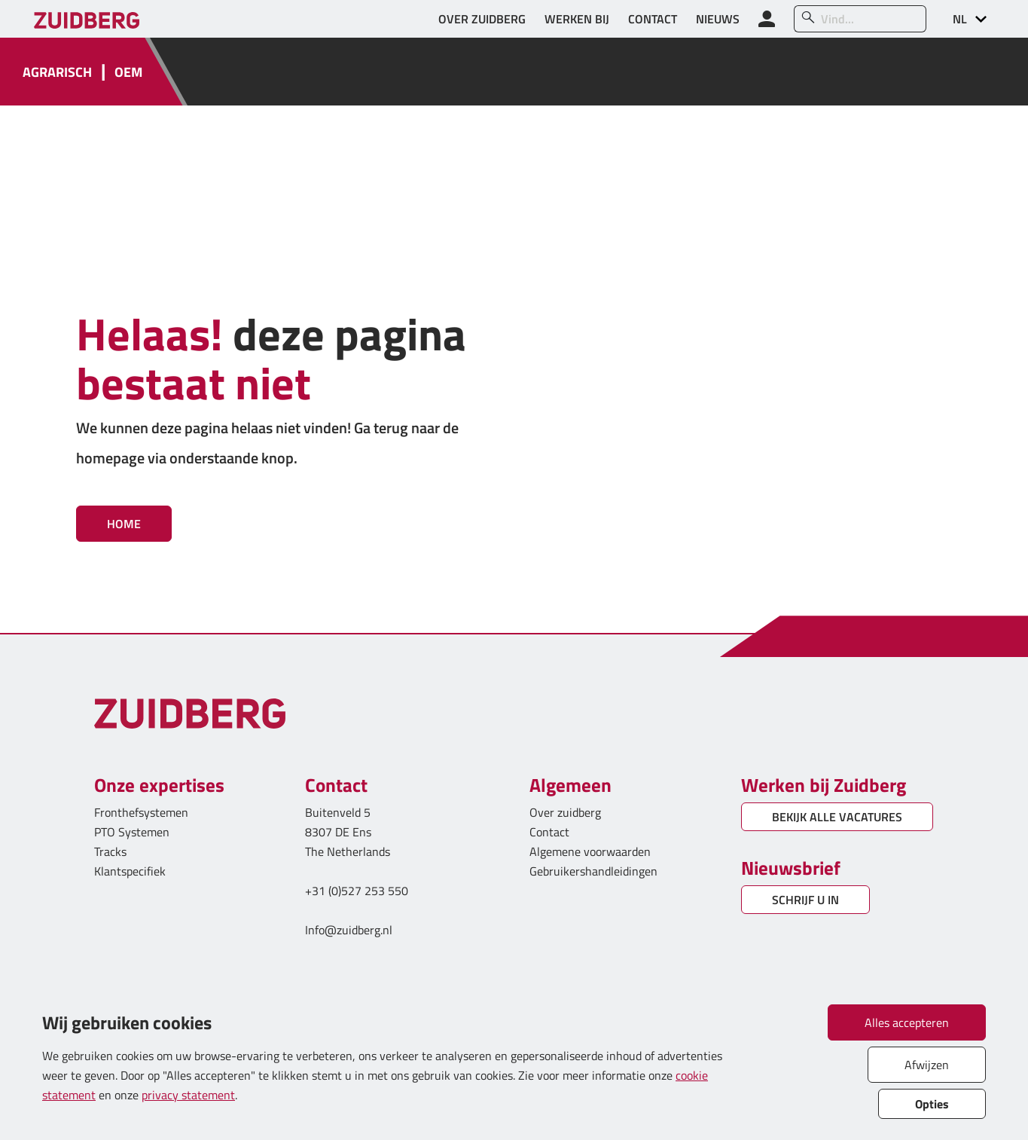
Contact (549, 832)
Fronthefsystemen (141, 812)
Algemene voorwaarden (590, 851)
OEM (128, 72)
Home (124, 524)
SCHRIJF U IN (805, 900)
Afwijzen (926, 1065)
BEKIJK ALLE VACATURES (837, 817)
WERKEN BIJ (577, 19)
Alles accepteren (907, 1022)
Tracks (110, 851)
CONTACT (652, 19)
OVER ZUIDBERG (482, 19)
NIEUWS (718, 19)
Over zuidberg (565, 812)
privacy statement (188, 1095)
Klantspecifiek (130, 871)
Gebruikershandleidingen (593, 871)
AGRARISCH (57, 72)
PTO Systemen (131, 832)
